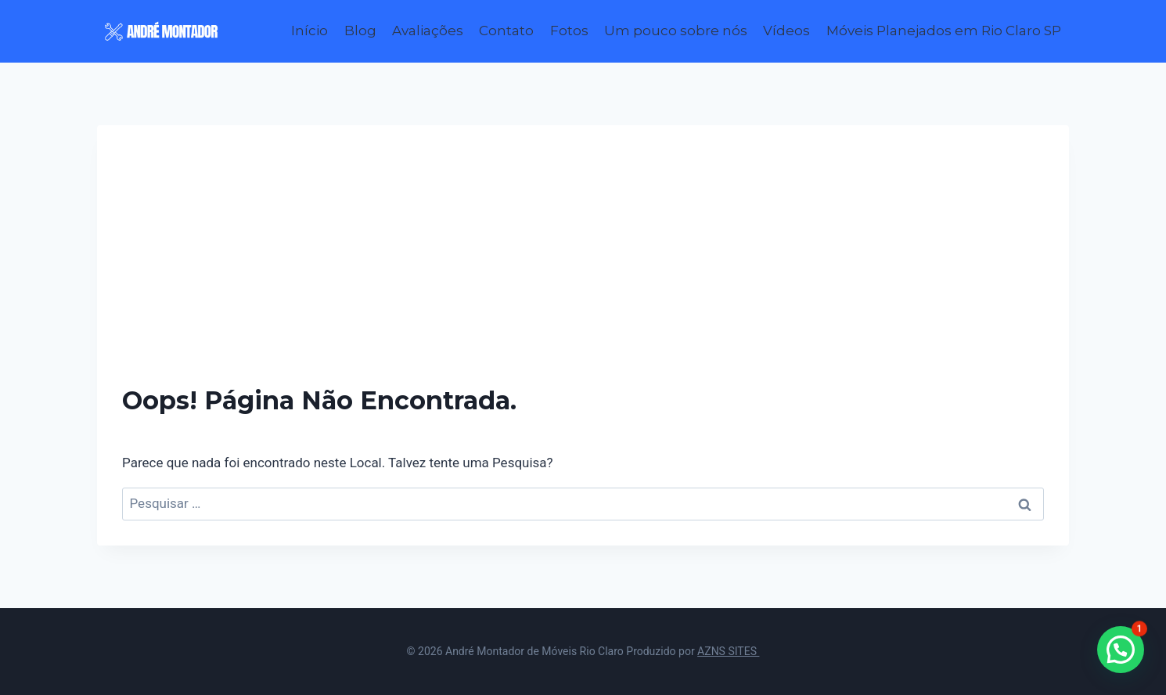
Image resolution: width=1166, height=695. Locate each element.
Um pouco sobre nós (675, 30)
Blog (360, 30)
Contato (506, 30)
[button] (1120, 649)
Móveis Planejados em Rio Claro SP (943, 30)
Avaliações (427, 30)
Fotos (569, 30)
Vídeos (786, 30)
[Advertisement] (583, 267)
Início (309, 30)
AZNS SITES (728, 651)
